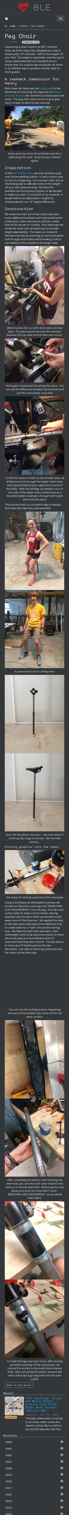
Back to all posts (19, 1385)
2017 (34, 1488)
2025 (34, 1442)
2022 (34, 1455)
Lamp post (45, 88)
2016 (34, 1494)
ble (34, 7)
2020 (34, 1468)
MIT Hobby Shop (23, 173)
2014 (34, 1508)
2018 (34, 1481)
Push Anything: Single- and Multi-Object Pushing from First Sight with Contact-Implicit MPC (44, 1404)
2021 (34, 1462)
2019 (34, 1475)
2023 (34, 1448)
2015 (34, 1501)
